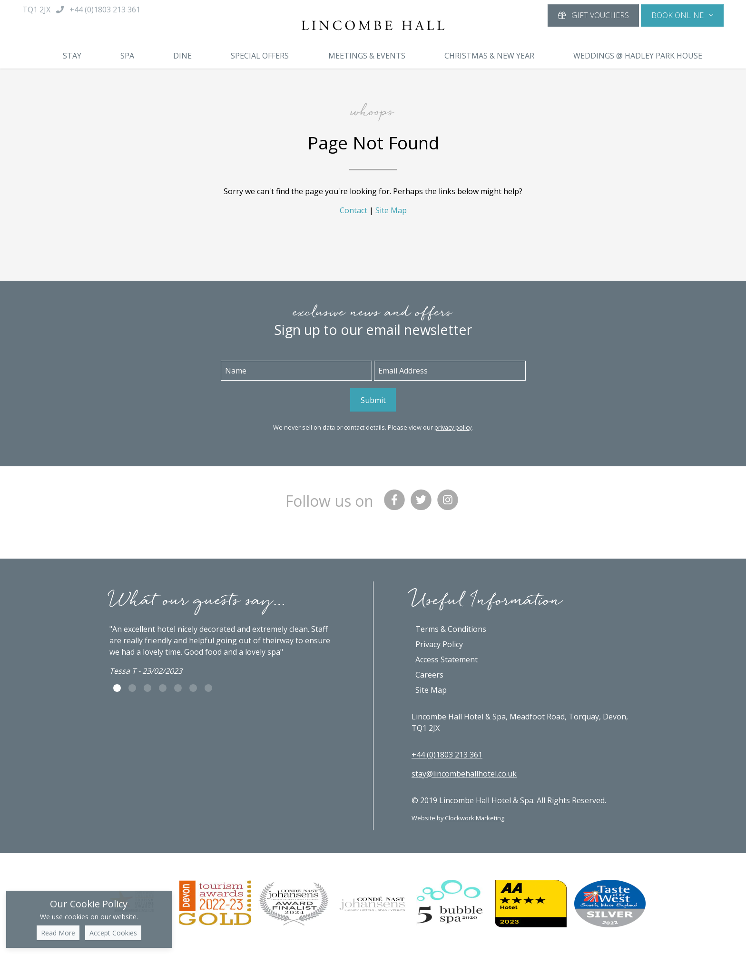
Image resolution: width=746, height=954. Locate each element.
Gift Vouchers (593, 15)
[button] (682, 15)
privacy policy (452, 427)
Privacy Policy (439, 644)
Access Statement (446, 659)
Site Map (391, 210)
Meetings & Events (366, 55)
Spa (127, 55)
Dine (182, 55)
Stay (72, 55)
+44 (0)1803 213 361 (447, 754)
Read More (58, 932)
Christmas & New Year (489, 55)
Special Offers (260, 55)
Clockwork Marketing (474, 818)
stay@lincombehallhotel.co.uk (464, 773)
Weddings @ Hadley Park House (637, 55)
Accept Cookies (113, 932)
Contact (353, 210)
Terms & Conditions (450, 629)
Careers (429, 674)
